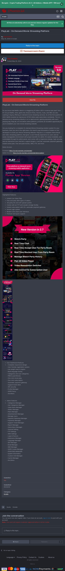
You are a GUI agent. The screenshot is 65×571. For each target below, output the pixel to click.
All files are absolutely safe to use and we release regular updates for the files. (32, 24)
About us (51, 557)
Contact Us (32, 557)
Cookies (41, 557)
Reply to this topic (32, 45)
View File (32, 100)
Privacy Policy (22, 557)
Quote (9, 507)
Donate (15, 507)
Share (15, 541)
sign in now (47, 518)
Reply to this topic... (11, 530)
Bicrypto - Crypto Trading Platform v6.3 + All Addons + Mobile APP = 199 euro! (31, 3)
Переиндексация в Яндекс (32, 51)
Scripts (14, 39)
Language (11, 557)
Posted (14, 61)
